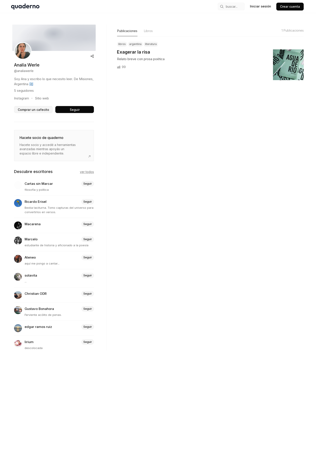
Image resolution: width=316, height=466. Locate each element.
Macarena (33, 224)
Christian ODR (36, 294)
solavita (31, 275)
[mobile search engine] (231, 6)
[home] (25, 7)
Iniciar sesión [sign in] (260, 6)
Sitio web (42, 98)
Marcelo (31, 239)
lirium (29, 342)
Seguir (75, 110)
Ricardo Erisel (36, 202)
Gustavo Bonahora (39, 309)
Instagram (21, 98)
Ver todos (87, 172)
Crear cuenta (290, 6)
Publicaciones (127, 31)
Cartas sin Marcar (39, 184)
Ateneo (30, 257)
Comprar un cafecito (33, 110)
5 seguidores (24, 90)
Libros (148, 31)
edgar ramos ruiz (38, 327)
